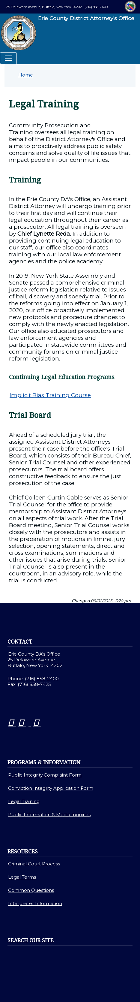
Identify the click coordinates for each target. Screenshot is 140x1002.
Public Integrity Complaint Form (45, 775)
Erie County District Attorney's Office (67, 33)
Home (25, 75)
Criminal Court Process (34, 864)
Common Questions (31, 890)
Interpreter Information (35, 903)
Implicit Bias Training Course (50, 395)
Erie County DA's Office (34, 654)
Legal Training (24, 801)
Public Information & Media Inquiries (49, 814)
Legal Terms (22, 877)
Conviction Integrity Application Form (50, 788)
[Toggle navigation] (8, 58)
